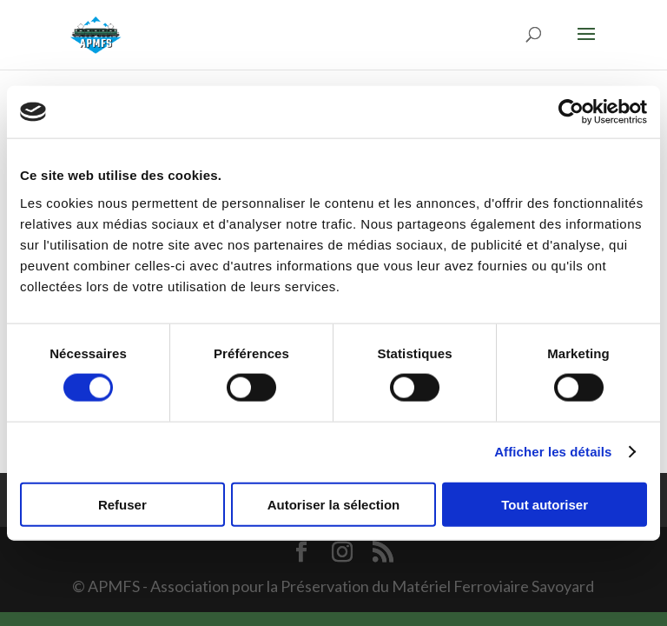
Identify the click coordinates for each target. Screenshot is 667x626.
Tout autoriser (544, 503)
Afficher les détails (552, 451)
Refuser (122, 503)
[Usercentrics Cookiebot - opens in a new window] (571, 112)
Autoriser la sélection (333, 503)
